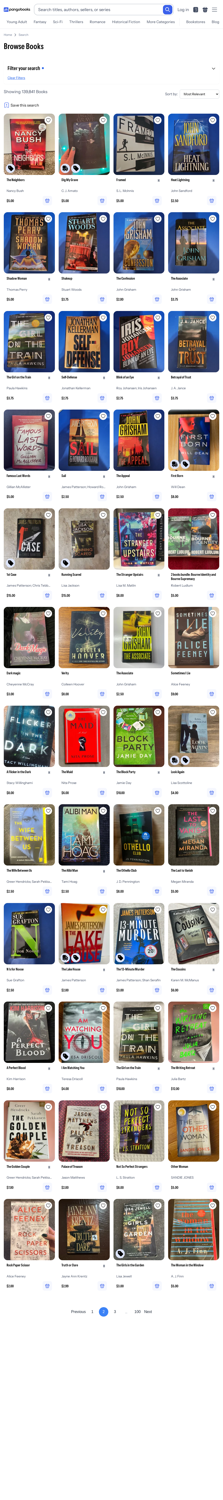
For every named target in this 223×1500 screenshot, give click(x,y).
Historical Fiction (126, 22)
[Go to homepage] (17, 9)
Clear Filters (16, 78)
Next (148, 1313)
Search (23, 35)
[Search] (167, 9)
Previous (78, 1313)
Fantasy (40, 22)
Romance (97, 22)
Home (8, 35)
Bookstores (195, 22)
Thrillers (76, 22)
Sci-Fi (58, 22)
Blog (215, 22)
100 (137, 1313)
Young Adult (17, 22)
